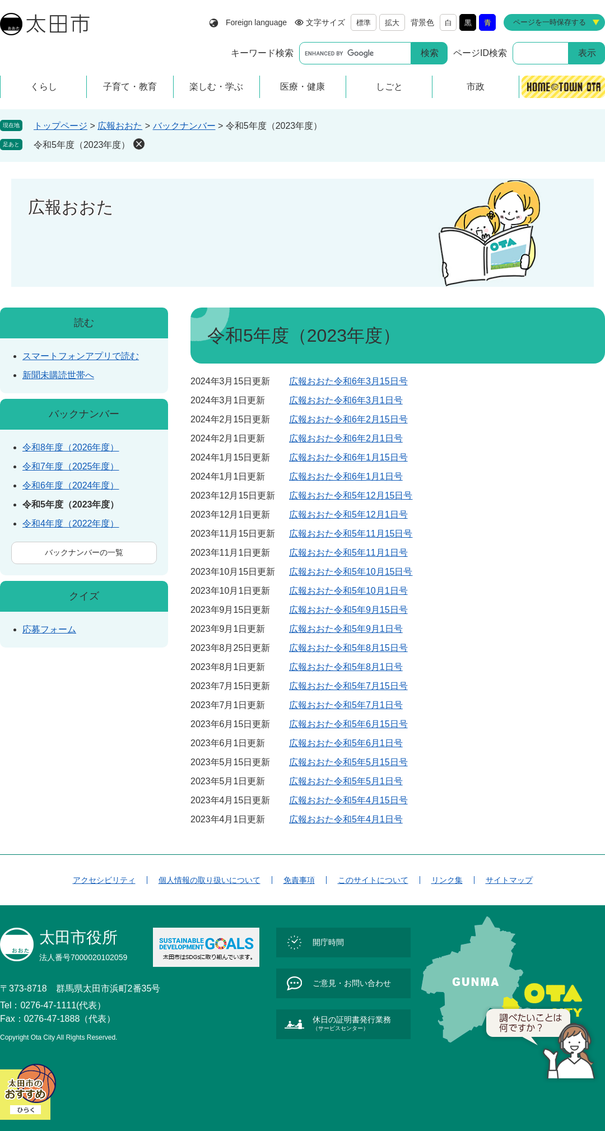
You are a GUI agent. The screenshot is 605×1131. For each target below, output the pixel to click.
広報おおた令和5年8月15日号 (348, 648)
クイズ (84, 596)
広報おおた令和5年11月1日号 (348, 552)
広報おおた (119, 126)
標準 (363, 22)
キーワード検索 (262, 53)
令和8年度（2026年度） (70, 447)
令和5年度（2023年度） (82, 145)
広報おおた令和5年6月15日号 (348, 724)
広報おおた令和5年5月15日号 (348, 762)
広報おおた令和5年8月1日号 (346, 667)
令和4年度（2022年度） (70, 523)
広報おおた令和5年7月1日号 (346, 705)
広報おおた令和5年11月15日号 (351, 533)
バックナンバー (184, 126)
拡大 (392, 22)
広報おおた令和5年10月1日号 (348, 590)
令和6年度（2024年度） (70, 485)
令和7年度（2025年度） (70, 466)
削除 (139, 144)
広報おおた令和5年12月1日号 (348, 514)
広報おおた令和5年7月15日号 (348, 686)
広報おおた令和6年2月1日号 (346, 438)
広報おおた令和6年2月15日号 (348, 419)
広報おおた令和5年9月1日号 (346, 629)
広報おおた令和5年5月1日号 (346, 781)
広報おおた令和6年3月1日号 (346, 400)
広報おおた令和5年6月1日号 (346, 743)
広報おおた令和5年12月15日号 (351, 495)
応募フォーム (49, 629)
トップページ (60, 126)
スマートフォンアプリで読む (80, 356)
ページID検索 (480, 53)
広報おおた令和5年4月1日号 (346, 819)
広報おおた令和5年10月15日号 (351, 571)
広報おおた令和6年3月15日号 (348, 381)
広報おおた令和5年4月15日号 (348, 800)
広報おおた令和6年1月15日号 (348, 457)
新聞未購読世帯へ (58, 375)
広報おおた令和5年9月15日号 (348, 610)
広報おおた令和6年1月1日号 (346, 476)
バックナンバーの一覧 (84, 552)
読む (84, 322)
